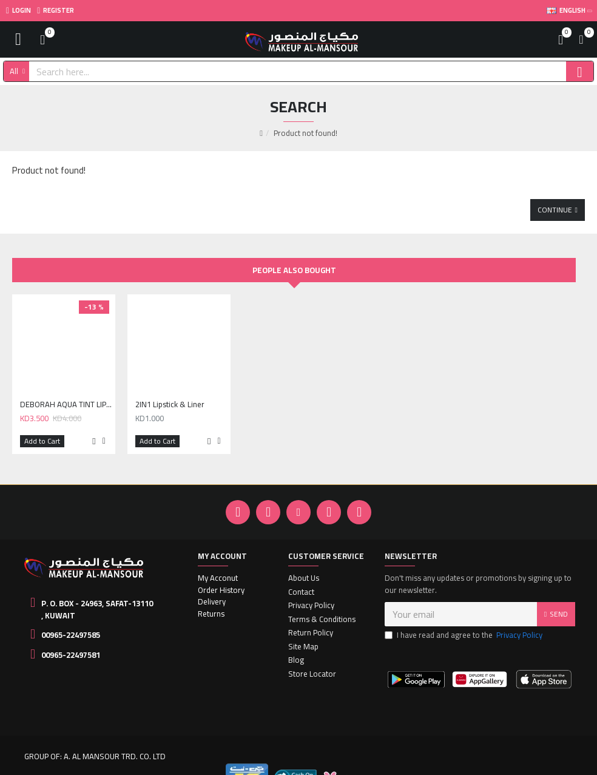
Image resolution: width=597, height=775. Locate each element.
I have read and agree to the (464, 615)
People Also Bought (294, 249)
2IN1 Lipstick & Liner (169, 384)
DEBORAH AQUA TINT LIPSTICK (66, 384)
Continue (555, 188)
